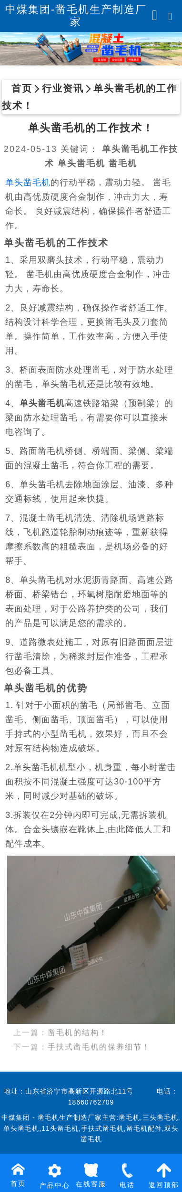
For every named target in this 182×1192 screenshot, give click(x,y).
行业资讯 (63, 88)
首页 (21, 88)
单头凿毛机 (28, 182)
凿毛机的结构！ (78, 1018)
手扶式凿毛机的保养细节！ (99, 1033)
